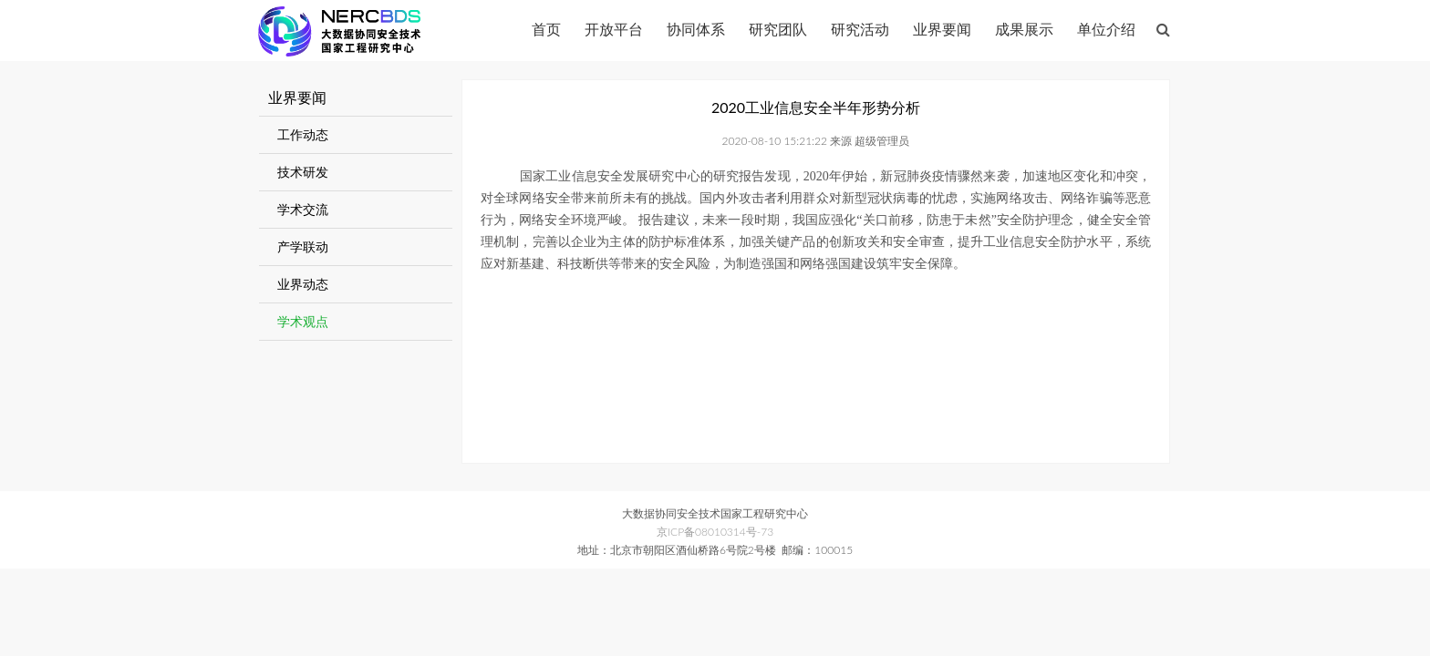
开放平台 (614, 28)
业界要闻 (942, 28)
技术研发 (302, 171)
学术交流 (302, 209)
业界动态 (302, 284)
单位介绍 (1106, 28)
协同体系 (696, 28)
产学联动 (302, 246)
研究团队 (778, 28)
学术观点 (302, 321)
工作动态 (302, 134)
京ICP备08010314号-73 (715, 531)
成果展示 (1024, 28)
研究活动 (860, 28)
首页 (546, 28)
